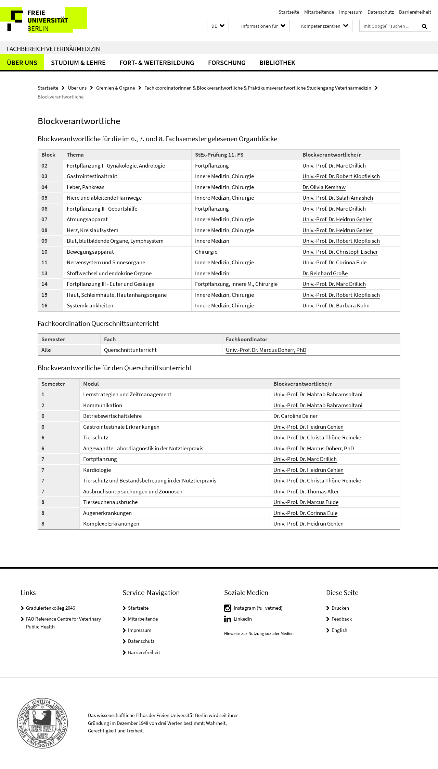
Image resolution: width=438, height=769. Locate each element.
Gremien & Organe (115, 87)
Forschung (227, 62)
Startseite (289, 12)
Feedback (342, 618)
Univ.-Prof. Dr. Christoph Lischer (340, 251)
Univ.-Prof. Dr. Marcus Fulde (305, 502)
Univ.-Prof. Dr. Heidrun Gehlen (337, 219)
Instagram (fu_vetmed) (258, 608)
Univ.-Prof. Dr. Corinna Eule (334, 262)
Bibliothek (277, 62)
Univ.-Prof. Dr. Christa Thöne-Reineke (317, 437)
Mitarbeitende (319, 12)
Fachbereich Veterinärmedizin (53, 48)
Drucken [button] (340, 608)
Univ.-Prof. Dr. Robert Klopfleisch (341, 176)
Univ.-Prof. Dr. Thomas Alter (306, 491)
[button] (218, 26)
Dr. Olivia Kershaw (324, 187)
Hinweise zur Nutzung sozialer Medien (259, 633)
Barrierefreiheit (415, 12)
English (339, 630)
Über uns (22, 62)
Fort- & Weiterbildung (156, 62)
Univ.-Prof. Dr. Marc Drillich (334, 165)
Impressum (350, 12)
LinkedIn (243, 618)
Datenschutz (381, 12)
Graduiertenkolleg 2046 (50, 608)
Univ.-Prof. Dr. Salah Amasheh (337, 197)
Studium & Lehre (78, 62)
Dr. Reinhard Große (325, 273)
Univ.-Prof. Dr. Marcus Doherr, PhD (266, 350)
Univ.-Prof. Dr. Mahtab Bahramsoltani (317, 394)
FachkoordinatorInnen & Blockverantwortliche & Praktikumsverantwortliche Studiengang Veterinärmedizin (257, 87)
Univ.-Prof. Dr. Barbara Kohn (336, 305)
